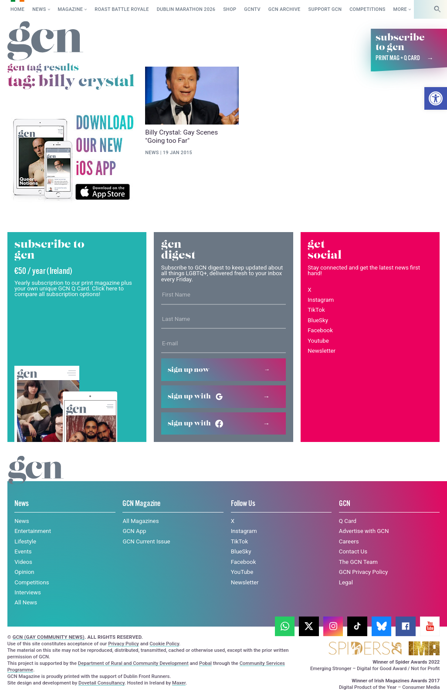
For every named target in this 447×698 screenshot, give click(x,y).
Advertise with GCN (364, 531)
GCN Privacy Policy (363, 572)
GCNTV (252, 9)
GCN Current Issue (146, 541)
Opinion (24, 572)
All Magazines (140, 521)
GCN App (134, 531)
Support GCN (325, 9)
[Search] (437, 9)
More (400, 9)
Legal (346, 582)
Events (22, 551)
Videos (23, 562)
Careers (349, 541)
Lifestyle (25, 541)
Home (17, 9)
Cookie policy (74, 683)
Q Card (347, 521)
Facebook (320, 330)
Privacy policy (128, 683)
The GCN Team (358, 562)
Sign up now (189, 369)
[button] (435, 98)
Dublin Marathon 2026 (186, 9)
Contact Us (353, 551)
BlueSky (318, 320)
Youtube (318, 340)
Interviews (27, 592)
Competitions (367, 9)
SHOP (229, 9)
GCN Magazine (141, 504)
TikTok (316, 310)
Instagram (321, 300)
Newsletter (321, 350)
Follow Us (243, 504)
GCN (344, 504)
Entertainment (32, 531)
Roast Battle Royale (122, 9)
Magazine (70, 9)
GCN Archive (284, 9)
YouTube (242, 572)
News (39, 9)
